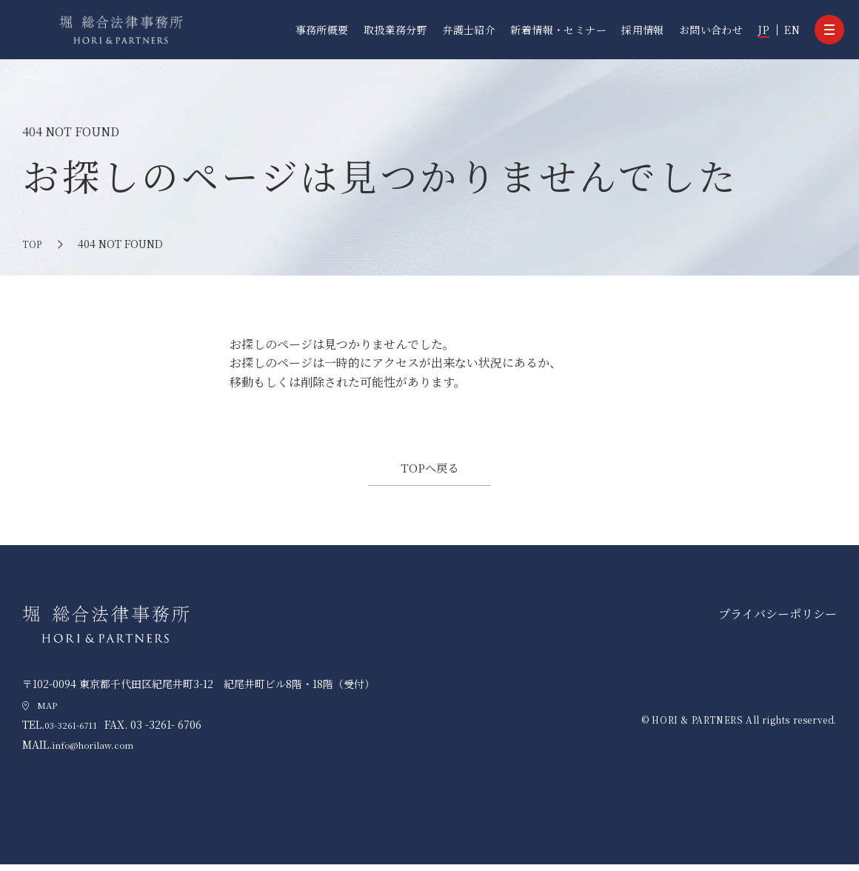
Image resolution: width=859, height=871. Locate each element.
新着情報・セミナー (558, 29)
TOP (33, 243)
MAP (49, 711)
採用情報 (642, 29)
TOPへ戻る (429, 470)
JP (763, 29)
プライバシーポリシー (777, 620)
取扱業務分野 (396, 29)
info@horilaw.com (102, 751)
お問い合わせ (711, 29)
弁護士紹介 (468, 29)
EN (792, 29)
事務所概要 (322, 29)
